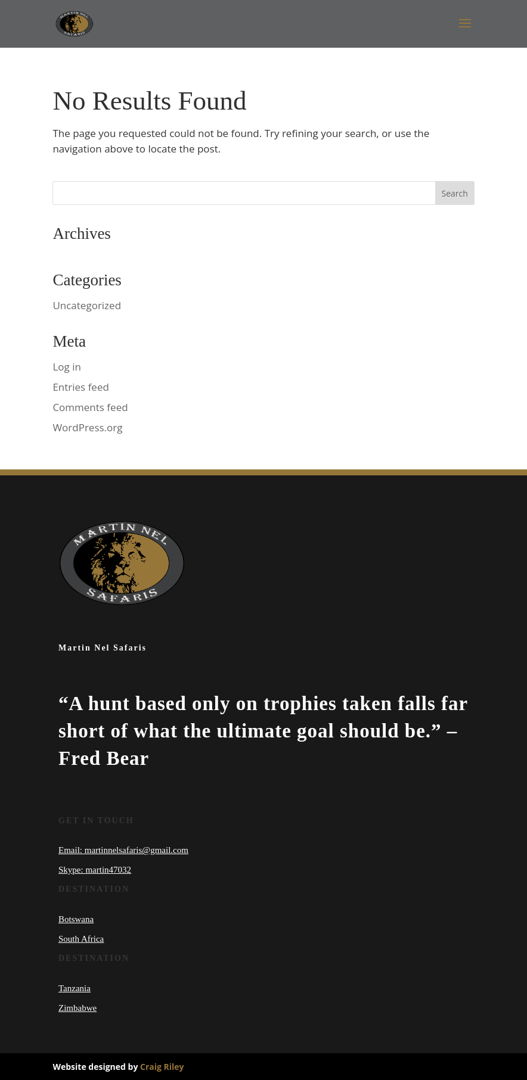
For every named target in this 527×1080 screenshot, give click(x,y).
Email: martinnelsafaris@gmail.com (123, 850)
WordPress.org (87, 427)
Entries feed (80, 387)
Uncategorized (86, 305)
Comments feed (90, 407)
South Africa (81, 939)
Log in (66, 367)
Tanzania (74, 988)
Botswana (76, 919)
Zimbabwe (77, 1008)
